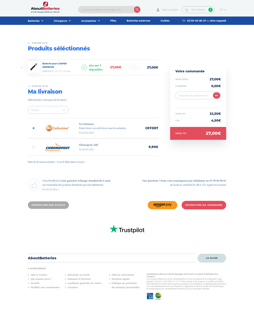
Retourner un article (79, 274)
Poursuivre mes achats (48, 205)
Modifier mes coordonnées (45, 287)
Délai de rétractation (123, 274)
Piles (113, 20)
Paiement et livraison (79, 279)
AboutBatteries (42, 258)
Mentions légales (121, 279)
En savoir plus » (50, 189)
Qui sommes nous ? (41, 279)
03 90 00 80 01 (197, 20)
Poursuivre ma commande (203, 205)
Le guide (212, 258)
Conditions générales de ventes (84, 283)
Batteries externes (138, 20)
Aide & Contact (39, 274)
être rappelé (218, 20)
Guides (165, 20)
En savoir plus (86, 132)
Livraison (73, 287)
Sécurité (35, 283)
